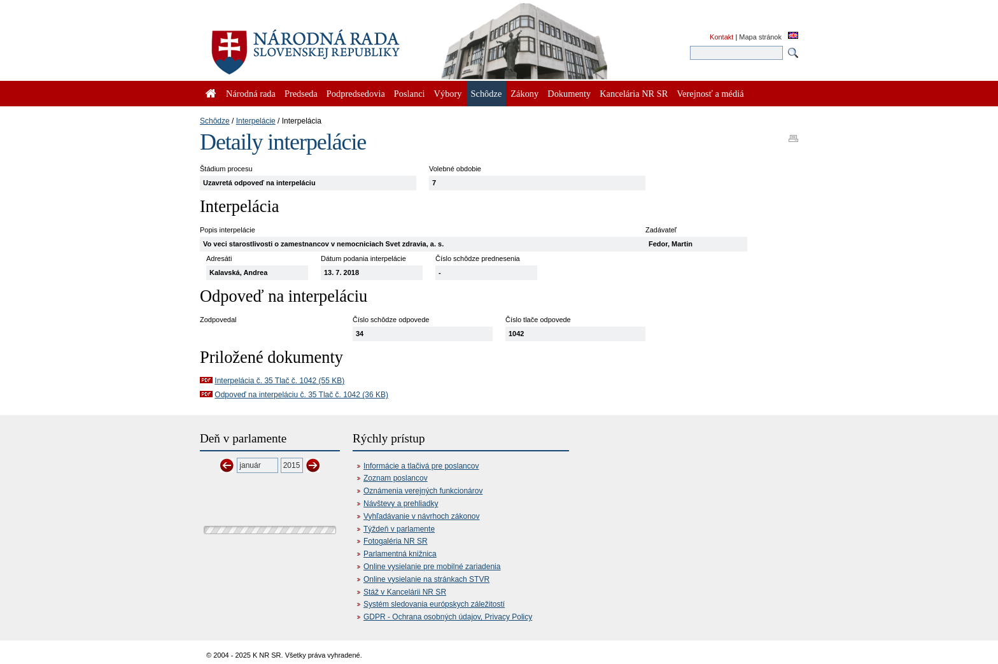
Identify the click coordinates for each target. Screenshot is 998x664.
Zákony (524, 93)
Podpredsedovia (356, 93)
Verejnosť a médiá (710, 93)
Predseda (301, 93)
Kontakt (721, 37)
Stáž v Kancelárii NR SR (404, 592)
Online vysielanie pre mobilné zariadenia (431, 566)
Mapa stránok (760, 37)
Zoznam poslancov (395, 478)
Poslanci (409, 93)
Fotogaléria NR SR (395, 541)
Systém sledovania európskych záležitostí (434, 604)
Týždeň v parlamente (399, 529)
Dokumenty (569, 93)
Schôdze (215, 121)
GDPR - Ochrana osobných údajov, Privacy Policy (447, 616)
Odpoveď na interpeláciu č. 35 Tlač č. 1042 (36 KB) (301, 394)
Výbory (448, 93)
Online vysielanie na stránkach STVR (426, 579)
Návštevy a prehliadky (400, 503)
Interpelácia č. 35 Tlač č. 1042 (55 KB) (279, 380)
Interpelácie (256, 121)
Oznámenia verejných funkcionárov (422, 490)
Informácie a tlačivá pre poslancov (421, 466)
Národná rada (251, 93)
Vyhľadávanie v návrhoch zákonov (421, 516)
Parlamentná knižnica (400, 553)
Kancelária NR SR (634, 93)
